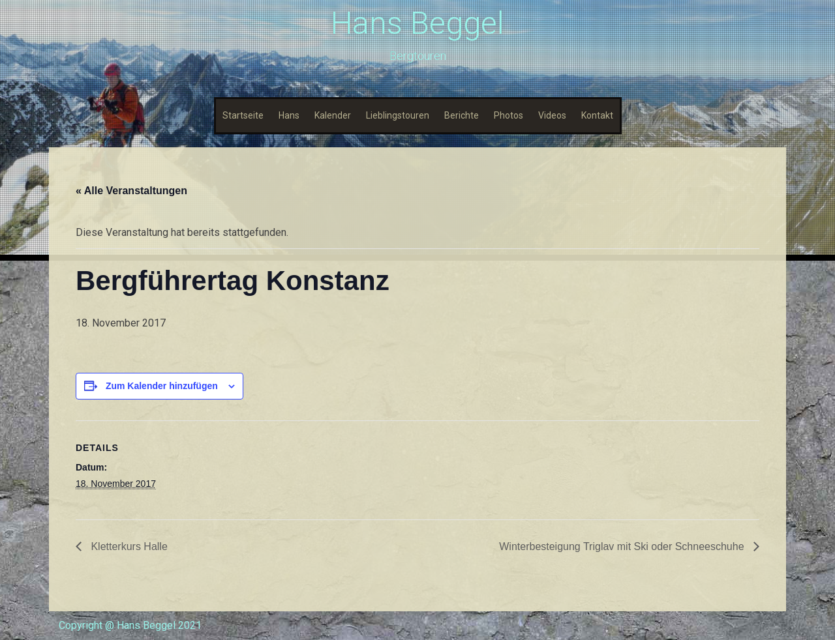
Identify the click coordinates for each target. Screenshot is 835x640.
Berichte (461, 115)
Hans (289, 115)
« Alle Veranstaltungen (131, 190)
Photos (508, 115)
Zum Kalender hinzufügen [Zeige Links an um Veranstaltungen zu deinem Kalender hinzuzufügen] (162, 386)
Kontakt (597, 115)
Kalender (332, 115)
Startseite (243, 115)
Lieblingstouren (397, 115)
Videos (552, 115)
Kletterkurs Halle (128, 546)
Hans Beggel (417, 23)
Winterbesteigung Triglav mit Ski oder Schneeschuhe (623, 546)
